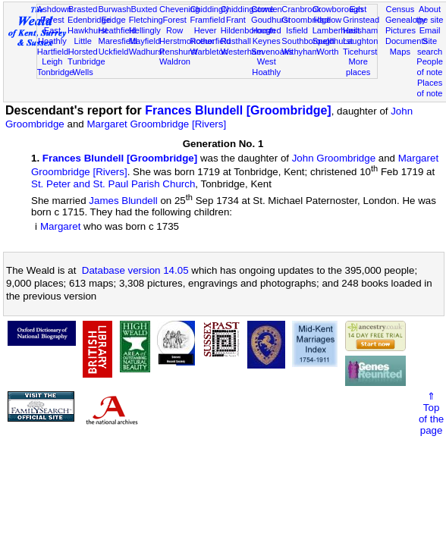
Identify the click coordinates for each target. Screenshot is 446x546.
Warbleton (209, 51)
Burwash (114, 9)
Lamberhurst (336, 30)
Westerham (242, 51)
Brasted (82, 9)
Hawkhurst (87, 30)
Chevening (179, 9)
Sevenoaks (272, 51)
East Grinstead (361, 14)
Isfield (297, 30)
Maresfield (117, 41)
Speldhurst (333, 41)
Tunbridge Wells (86, 67)
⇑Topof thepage (431, 413)
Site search (429, 46)
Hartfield (52, 51)
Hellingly (145, 30)
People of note (429, 67)
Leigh (52, 61)
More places (358, 67)
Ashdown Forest (54, 14)
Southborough (307, 41)
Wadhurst (147, 51)
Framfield (207, 19)
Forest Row (174, 25)
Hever (205, 30)
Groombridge (306, 19)
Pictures (400, 30)
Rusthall (236, 41)
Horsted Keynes (266, 36)
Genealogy (405, 19)
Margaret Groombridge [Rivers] (156, 124)
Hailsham (360, 30)
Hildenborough (248, 30)
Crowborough (338, 9)
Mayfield (144, 41)
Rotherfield (210, 41)
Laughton (360, 41)
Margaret (60, 226)
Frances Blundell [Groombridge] (238, 110)
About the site (430, 14)
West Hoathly (266, 67)
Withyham (300, 51)
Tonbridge (55, 72)
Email (430, 30)
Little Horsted (83, 46)
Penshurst (178, 51)
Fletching (146, 19)
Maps (400, 51)
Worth (327, 51)
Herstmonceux (186, 41)
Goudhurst (271, 19)
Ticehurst (360, 51)
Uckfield (114, 51)
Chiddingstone (248, 9)
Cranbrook (301, 9)
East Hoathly (52, 36)
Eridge (113, 19)
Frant (236, 19)
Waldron (174, 61)
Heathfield (117, 30)
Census (400, 9)
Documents (406, 41)
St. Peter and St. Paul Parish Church (113, 184)
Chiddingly (209, 9)
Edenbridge (89, 19)
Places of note (430, 88)
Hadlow (327, 19)
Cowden (266, 9)
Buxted (144, 9)
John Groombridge (333, 158)
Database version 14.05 (135, 270)
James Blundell (123, 200)
